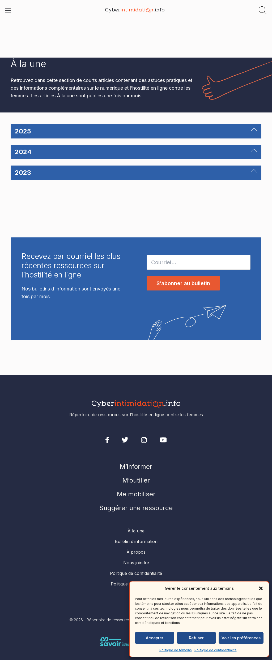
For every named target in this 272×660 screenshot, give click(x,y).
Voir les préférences (241, 637)
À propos (136, 552)
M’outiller (136, 480)
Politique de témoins (175, 650)
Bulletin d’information (136, 541)
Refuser (196, 637)
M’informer (136, 466)
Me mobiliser (136, 494)
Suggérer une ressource (136, 508)
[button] (261, 588)
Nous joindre (136, 562)
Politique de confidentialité (215, 650)
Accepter (154, 637)
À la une (136, 530)
